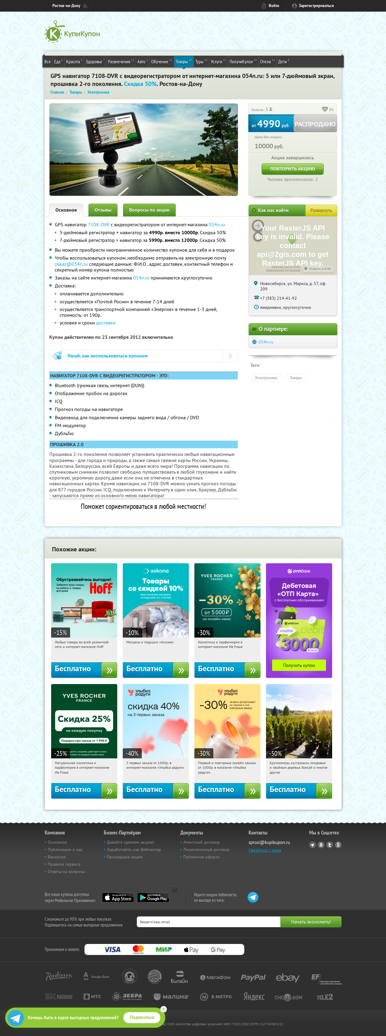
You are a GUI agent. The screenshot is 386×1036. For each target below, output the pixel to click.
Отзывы (103, 210)
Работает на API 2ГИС (286, 266)
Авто (142, 61)
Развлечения (121, 61)
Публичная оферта (201, 857)
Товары (184, 61)
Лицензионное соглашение (283, 270)
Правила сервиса (64, 864)
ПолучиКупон (243, 61)
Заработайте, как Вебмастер (134, 849)
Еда (58, 61)
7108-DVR (99, 224)
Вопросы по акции (149, 210)
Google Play (153, 897)
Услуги (218, 61)
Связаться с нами (265, 850)
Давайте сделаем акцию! (130, 842)
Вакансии (57, 857)
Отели (267, 61)
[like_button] (325, 110)
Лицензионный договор (206, 849)
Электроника (266, 377)
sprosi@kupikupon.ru (269, 842)
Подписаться (142, 1017)
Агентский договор (201, 842)
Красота (74, 61)
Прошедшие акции (125, 857)
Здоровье (95, 61)
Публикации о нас (65, 849)
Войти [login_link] (274, 5)
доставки (106, 323)
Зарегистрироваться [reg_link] (316, 5)
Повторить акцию (292, 168)
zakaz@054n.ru (71, 264)
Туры (201, 61)
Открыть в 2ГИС (320, 268)
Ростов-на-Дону (66, 5)
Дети (283, 61)
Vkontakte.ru (321, 845)
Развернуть (321, 210)
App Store (118, 897)
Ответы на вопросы (66, 871)
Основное (66, 210)
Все (47, 61)
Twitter (329, 845)
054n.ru (217, 224)
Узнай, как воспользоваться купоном (107, 356)
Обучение (161, 61)
